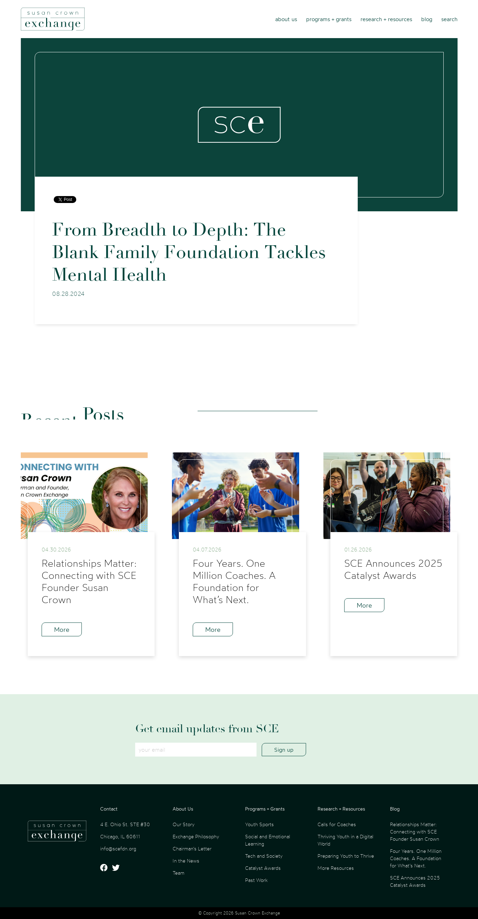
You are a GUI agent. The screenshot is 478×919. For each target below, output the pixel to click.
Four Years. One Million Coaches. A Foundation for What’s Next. (416, 858)
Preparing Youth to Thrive (346, 856)
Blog (426, 19)
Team (178, 873)
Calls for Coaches (337, 824)
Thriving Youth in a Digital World (345, 840)
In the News (186, 861)
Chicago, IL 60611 (120, 836)
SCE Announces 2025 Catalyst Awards (415, 881)
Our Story (183, 824)
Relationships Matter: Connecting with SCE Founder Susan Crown (414, 831)
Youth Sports (259, 824)
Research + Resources (386, 19)
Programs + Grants (328, 19)
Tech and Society (264, 856)
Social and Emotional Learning (267, 840)
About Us (286, 19)
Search (449, 19)
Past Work (256, 880)
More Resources (336, 868)
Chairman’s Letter (192, 848)
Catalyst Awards (263, 868)
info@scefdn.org (118, 848)
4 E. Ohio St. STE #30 (125, 824)
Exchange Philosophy (196, 836)
